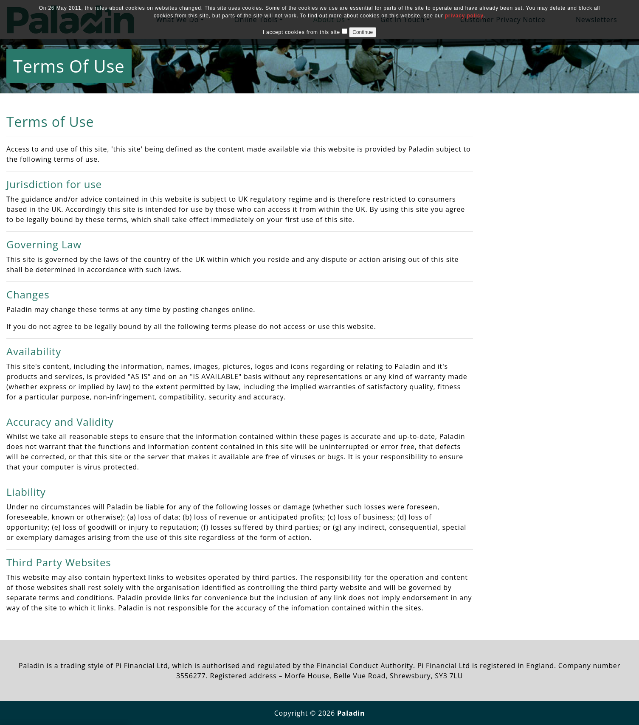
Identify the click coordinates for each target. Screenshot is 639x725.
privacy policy (464, 16)
